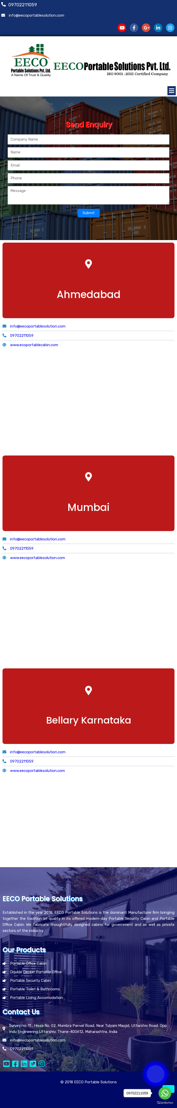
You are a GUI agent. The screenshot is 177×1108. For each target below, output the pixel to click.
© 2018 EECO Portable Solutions (88, 1082)
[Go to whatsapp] (165, 1093)
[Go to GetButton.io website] (165, 1102)
